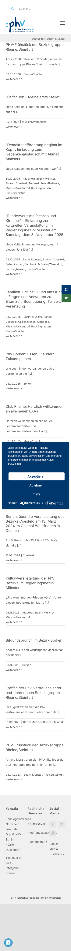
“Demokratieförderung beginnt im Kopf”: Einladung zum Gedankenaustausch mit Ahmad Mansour (34, 152)
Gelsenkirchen (37, 183)
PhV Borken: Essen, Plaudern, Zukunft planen (31, 356)
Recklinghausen (41, 188)
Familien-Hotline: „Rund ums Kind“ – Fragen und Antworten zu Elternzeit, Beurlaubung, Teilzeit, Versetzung (35, 299)
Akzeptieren (36, 476)
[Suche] (11, 8)
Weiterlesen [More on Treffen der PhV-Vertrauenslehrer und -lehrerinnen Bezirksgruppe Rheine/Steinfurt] (13, 727)
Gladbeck (53, 183)
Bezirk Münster (45, 178)
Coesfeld (21, 183)
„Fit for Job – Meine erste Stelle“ (33, 97)
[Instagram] (52, 833)
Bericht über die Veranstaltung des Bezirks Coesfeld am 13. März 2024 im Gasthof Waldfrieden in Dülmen (35, 523)
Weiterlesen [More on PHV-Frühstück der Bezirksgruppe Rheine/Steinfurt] (13, 78)
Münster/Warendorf (34, 121)
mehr (36, 494)
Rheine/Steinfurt (34, 74)
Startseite (38, 38)
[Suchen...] (35, 8)
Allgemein (29, 178)
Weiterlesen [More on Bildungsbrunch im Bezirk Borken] (13, 669)
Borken (10, 183)
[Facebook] (52, 824)
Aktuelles (28, 612)
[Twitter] (61, 824)
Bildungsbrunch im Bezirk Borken (34, 640)
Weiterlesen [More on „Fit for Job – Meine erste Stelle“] (13, 126)
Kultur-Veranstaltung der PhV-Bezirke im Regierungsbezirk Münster (31, 583)
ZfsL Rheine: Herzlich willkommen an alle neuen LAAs (34, 408)
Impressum (36, 823)
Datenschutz (36, 842)
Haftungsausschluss (36, 832)
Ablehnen (36, 485)
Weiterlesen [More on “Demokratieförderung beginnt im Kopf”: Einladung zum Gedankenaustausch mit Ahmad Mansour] (13, 197)
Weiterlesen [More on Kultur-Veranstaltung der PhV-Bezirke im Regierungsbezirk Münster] (13, 622)
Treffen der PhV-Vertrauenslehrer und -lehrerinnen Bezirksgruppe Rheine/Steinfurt (33, 693)
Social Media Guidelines (56, 849)
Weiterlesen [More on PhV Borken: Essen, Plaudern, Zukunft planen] (13, 388)
